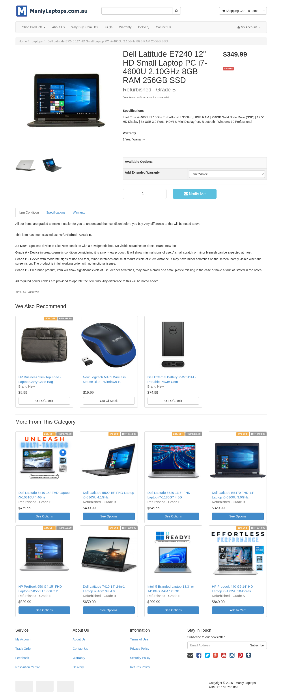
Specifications (55, 212)
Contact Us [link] (80, 648)
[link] (198, 655)
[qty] (144, 194)
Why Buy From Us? (84, 27)
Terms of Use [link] (139, 639)
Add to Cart (238, 610)
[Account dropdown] (248, 27)
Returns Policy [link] (140, 667)
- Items (240, 11)
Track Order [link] (23, 648)
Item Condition (29, 212)
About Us (58, 27)
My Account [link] (23, 639)
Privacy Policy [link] (139, 648)
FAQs (108, 27)
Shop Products (34, 27)
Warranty (125, 27)
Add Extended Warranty (142, 172)
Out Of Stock (44, 401)
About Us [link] (79, 639)
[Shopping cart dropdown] (264, 11)
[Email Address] (217, 645)
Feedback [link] (22, 658)
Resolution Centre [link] (27, 667)
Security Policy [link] (140, 658)
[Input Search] (136, 11)
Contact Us (163, 27)
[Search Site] (176, 11)
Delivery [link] (78, 667)
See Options (44, 516)
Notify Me (195, 194)
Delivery (143, 27)
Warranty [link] (79, 658)
